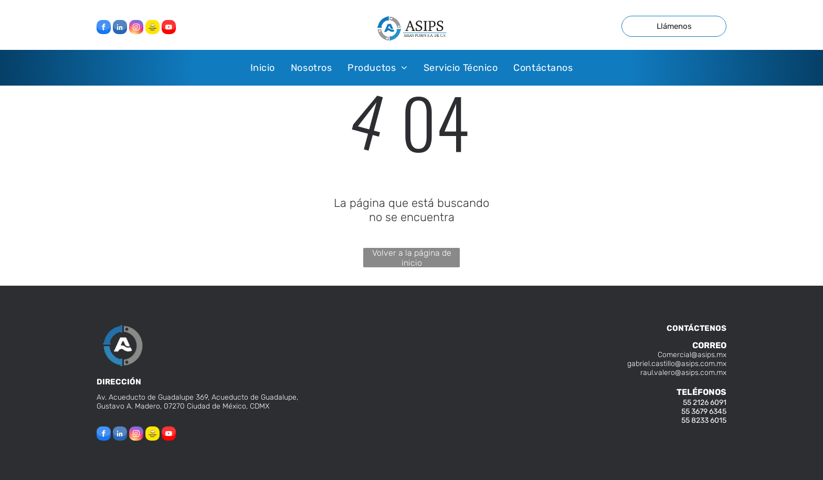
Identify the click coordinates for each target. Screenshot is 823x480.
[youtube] (169, 28)
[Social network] (152, 28)
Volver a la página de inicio (411, 257)
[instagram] (136, 28)
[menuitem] (262, 67)
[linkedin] (120, 28)
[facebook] (104, 28)
